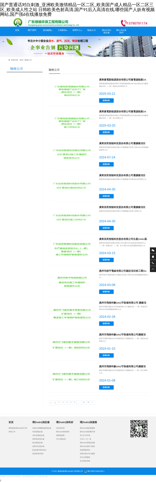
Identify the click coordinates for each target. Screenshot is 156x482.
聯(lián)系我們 (121, 31)
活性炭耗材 (60, 428)
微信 (153, 250)
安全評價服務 (85, 457)
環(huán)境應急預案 (87, 443)
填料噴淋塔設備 (38, 439)
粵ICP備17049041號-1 (95, 471)
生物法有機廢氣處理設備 (41, 428)
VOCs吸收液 (61, 439)
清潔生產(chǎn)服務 (87, 454)
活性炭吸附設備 (38, 435)
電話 (153, 263)
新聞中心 (77, 30)
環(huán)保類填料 (62, 432)
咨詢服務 (47, 30)
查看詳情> (106, 100)
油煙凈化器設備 (38, 446)
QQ (153, 257)
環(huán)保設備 (106, 31)
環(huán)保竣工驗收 (87, 446)
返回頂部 (153, 269)
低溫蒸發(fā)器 (37, 454)
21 (83, 402)
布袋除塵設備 (37, 432)
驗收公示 (92, 30)
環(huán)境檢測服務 (87, 428)
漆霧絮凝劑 (60, 435)
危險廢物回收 (85, 450)
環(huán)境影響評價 (87, 432)
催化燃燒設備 (37, 443)
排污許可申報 (85, 435)
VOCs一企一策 (85, 439)
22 (88, 402)
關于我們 (32, 30)
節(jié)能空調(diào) (39, 450)
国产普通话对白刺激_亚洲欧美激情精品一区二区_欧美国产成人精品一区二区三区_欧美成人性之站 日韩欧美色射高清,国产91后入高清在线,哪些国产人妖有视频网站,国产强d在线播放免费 (77, 9)
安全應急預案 (85, 461)
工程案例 (62, 30)
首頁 (17, 30)
